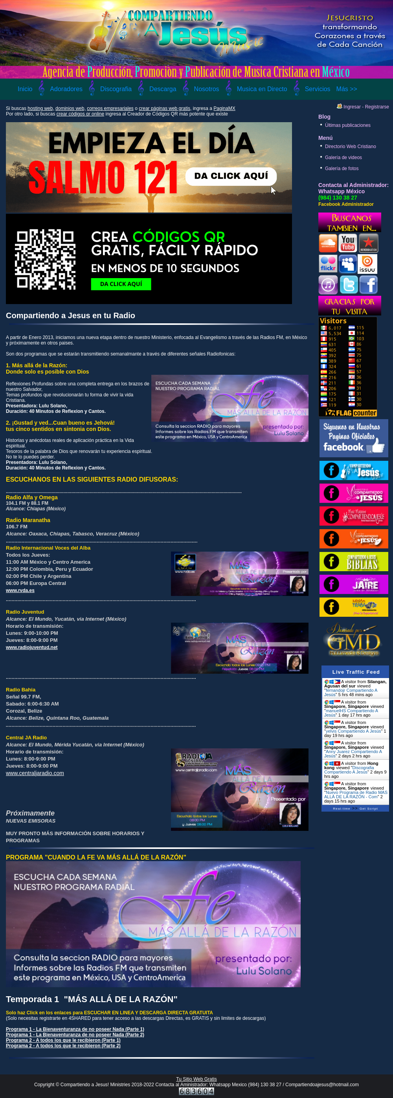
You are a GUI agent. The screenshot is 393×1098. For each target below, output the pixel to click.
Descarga (162, 89)
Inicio (25, 89)
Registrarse (377, 107)
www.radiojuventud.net (32, 647)
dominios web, (70, 108)
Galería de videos (343, 157)
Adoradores (66, 89)
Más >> (346, 89)
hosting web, (41, 108)
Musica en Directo (262, 89)
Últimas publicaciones (348, 125)
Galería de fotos (341, 168)
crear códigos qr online (80, 114)
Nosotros (206, 89)
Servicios (318, 89)
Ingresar (352, 107)
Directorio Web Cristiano (350, 146)
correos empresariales (110, 108)
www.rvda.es (20, 590)
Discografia (116, 89)
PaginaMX (224, 108)
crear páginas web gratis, (165, 108)
